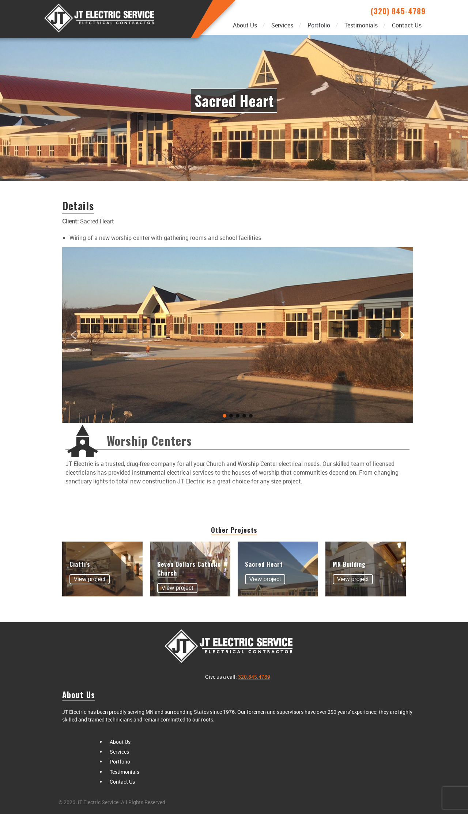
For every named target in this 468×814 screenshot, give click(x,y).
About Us (245, 25)
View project (90, 579)
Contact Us (407, 25)
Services (282, 25)
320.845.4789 (254, 676)
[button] (73, 335)
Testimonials (361, 25)
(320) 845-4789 (398, 10)
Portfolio (318, 25)
